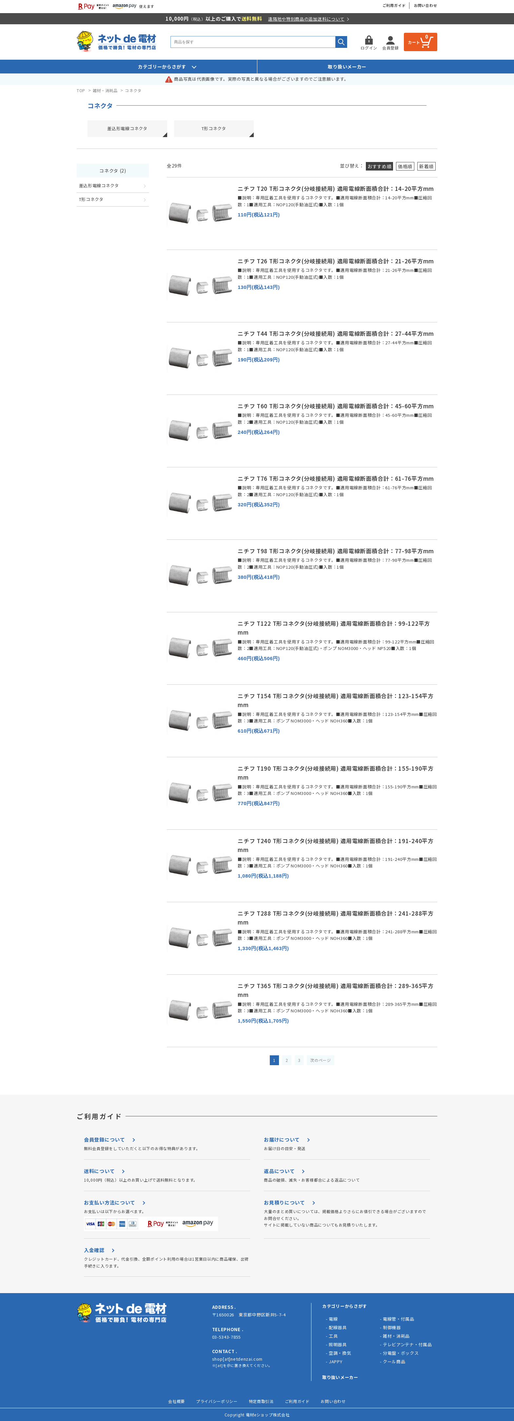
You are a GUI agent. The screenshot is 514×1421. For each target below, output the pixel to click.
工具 (333, 1336)
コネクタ (133, 90)
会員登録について (104, 1139)
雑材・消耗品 (105, 90)
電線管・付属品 (398, 1319)
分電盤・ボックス (401, 1353)
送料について (99, 1170)
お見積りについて (284, 1202)
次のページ (320, 1060)
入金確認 (94, 1250)
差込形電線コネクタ (127, 128)
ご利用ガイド (394, 5)
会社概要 (176, 1401)
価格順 (405, 166)
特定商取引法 (261, 1401)
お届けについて (282, 1139)
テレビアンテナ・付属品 (407, 1344)
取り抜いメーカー (340, 1377)
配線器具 (338, 1327)
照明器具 (338, 1344)
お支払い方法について (109, 1202)
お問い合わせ (425, 5)
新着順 (426, 166)
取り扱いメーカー (347, 66)
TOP (81, 90)
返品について (279, 1170)
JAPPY (336, 1361)
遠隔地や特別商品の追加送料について (306, 19)
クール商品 (394, 1361)
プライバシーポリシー (217, 1401)
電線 (333, 1319)
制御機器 (392, 1327)
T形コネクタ (214, 128)
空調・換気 (340, 1353)
